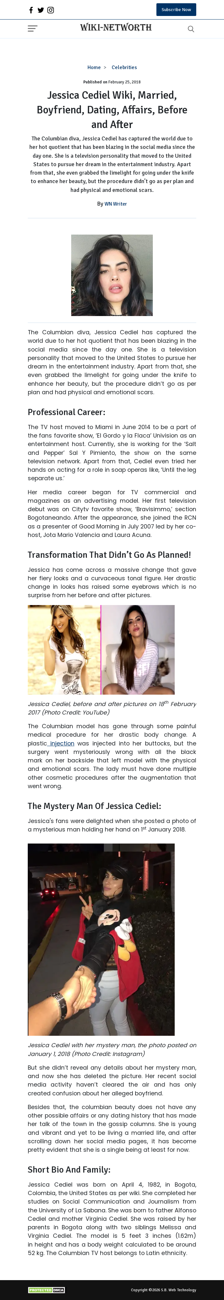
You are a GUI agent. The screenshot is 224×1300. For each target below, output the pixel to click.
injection (60, 743)
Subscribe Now (176, 9)
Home (94, 67)
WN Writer (115, 204)
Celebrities (124, 67)
